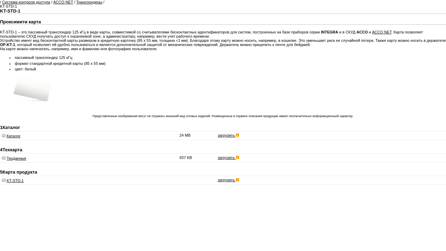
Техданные (16, 158)
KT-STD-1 (15, 180)
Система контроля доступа (26, 2)
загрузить (228, 135)
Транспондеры (89, 2)
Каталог (14, 136)
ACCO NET (63, 2)
